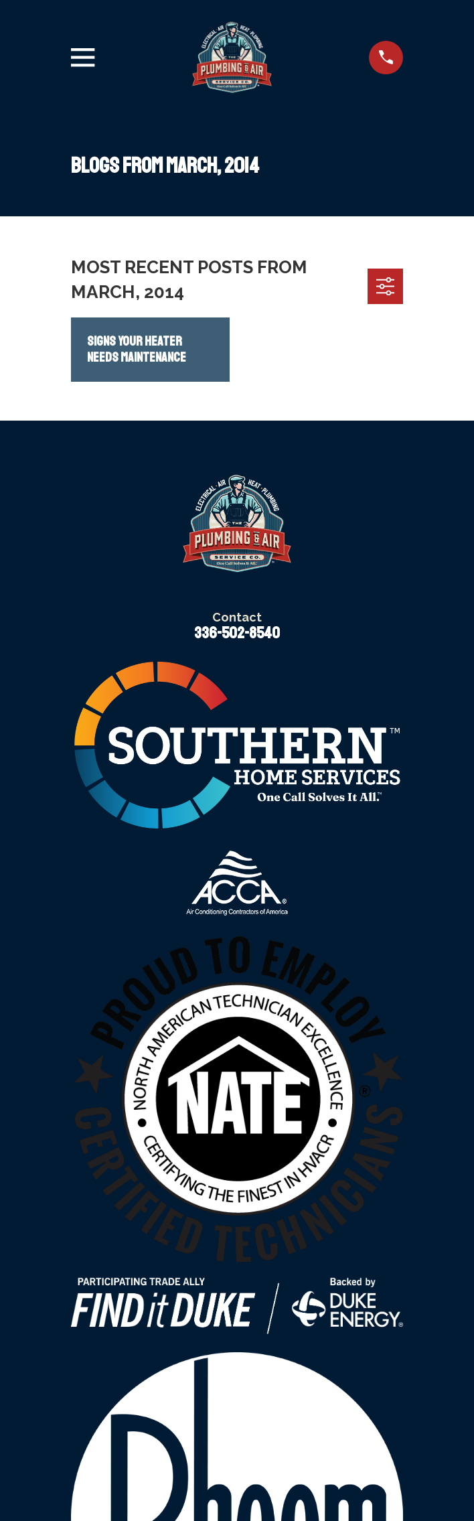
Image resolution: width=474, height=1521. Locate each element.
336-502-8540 (237, 633)
